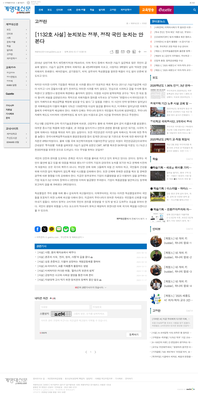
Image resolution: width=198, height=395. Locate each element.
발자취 (102, 9)
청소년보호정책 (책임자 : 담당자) (78, 378)
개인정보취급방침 (54, 378)
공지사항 (10, 105)
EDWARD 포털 (13, 142)
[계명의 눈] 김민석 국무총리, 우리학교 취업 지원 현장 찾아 (173, 56)
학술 (92, 9)
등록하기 (133, 334)
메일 (122, 51)
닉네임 (44, 307)
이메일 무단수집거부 (104, 378)
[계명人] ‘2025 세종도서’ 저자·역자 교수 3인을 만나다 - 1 (173, 70)
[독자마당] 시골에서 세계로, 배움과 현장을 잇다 (172, 356)
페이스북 (37, 229)
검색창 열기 (194, 10)
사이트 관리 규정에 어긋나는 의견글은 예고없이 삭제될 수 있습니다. (74, 320)
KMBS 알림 (11, 85)
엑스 (45, 229)
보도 (49, 9)
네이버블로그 (59, 229)
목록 (117, 51)
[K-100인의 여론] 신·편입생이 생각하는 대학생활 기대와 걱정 (172, 342)
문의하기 (129, 378)
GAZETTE (165, 10)
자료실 (9, 110)
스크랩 (134, 51)
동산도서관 (12, 138)
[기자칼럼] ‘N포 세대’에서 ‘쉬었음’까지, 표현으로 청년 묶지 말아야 (172, 351)
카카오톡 (52, 229)
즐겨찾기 (20, 2)
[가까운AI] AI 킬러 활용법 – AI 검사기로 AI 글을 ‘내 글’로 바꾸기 (173, 41)
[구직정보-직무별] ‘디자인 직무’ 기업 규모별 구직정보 (172, 337)
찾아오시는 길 (39, 378)
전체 (41, 9)
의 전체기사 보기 (130, 218)
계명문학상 (125, 9)
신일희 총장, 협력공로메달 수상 (168, 60)
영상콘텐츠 (12, 77)
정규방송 (11, 73)
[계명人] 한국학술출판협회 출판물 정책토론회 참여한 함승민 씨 (173, 51)
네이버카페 (66, 229)
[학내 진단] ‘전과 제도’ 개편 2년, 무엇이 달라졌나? (173, 32)
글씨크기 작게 (145, 51)
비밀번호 (97, 307)
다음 (95, 352)
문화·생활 (80, 9)
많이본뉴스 (158, 21)
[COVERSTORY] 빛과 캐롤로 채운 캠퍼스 (172, 37)
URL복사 (111, 51)
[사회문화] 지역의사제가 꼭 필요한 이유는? (173, 27)
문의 (8, 118)
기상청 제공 (34, 4)
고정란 (113, 9)
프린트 (128, 51)
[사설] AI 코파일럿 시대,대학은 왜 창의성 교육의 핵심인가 (172, 332)
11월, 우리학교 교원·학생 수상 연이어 (171, 46)
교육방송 (148, 10)
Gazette (10, 93)
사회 (69, 9)
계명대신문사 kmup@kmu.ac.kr (48, 51)
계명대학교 (12, 134)
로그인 (192, 2)
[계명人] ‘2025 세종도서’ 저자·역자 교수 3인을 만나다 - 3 (173, 65)
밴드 (73, 229)
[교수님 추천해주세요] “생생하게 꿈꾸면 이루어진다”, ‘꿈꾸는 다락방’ (172, 347)
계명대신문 (12, 24)
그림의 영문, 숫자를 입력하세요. (89, 313)
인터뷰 (59, 9)
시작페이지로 (10, 2)
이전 (86, 352)
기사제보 (10, 114)
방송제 (10, 81)
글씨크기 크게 (139, 51)
